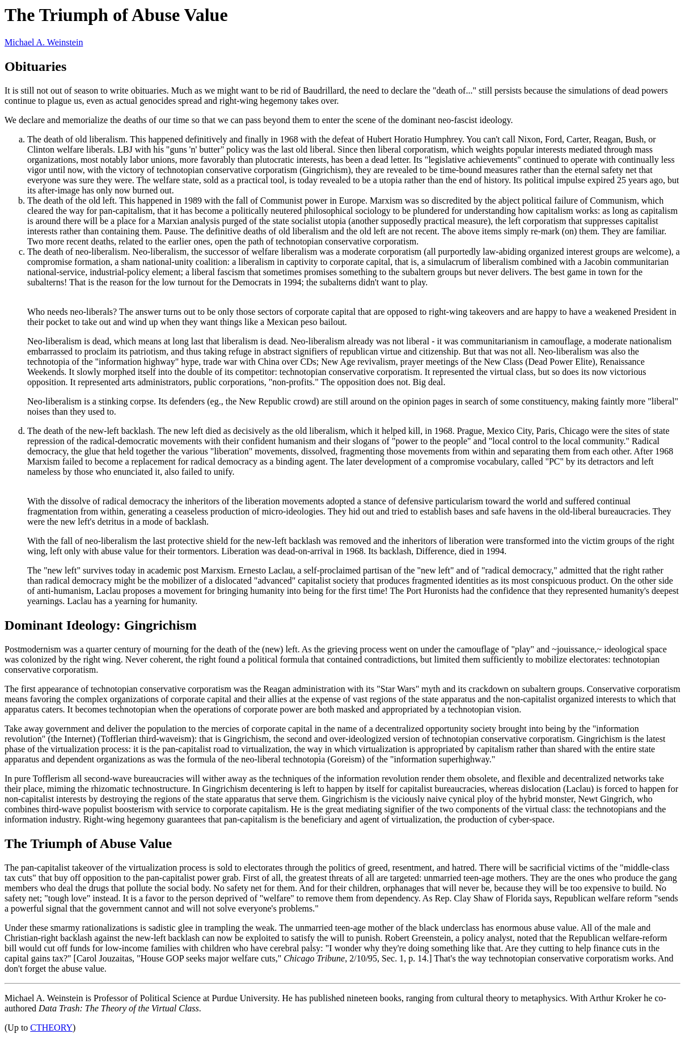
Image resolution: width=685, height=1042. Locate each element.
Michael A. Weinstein (44, 42)
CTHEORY (51, 1027)
